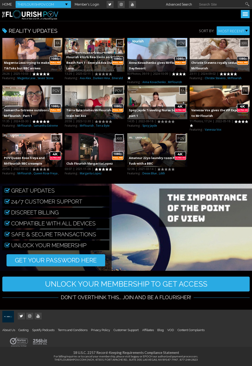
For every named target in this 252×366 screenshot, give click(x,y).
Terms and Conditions (72, 330)
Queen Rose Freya (45, 173)
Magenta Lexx (26, 78)
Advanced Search (179, 4)
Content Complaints (191, 330)
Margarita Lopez (90, 173)
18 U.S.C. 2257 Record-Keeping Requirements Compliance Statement (126, 352)
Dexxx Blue (149, 173)
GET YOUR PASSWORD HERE (56, 260)
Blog (160, 330)
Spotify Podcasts (43, 330)
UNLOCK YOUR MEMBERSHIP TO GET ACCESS (126, 284)
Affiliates (148, 330)
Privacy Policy (100, 330)
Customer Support (126, 330)
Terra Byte (103, 126)
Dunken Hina (101, 78)
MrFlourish (175, 82)
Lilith (162, 173)
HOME (7, 4)
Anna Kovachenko (154, 82)
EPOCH (147, 356)
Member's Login (87, 4)
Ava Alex (85, 78)
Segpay (135, 356)
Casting (23, 330)
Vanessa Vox (213, 130)
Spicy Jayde (149, 126)
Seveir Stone (45, 78)
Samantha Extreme (46, 126)
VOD (170, 330)
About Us (8, 330)
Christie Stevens (215, 78)
